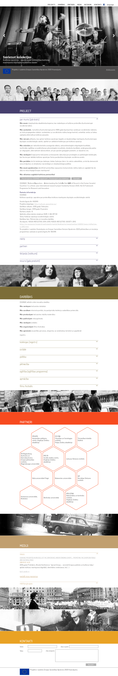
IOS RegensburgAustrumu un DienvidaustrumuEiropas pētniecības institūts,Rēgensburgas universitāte (30, 459)
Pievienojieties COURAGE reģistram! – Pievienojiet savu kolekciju (45, 179)
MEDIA (79, 4)
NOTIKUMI (88, 4)
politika (103, 42)
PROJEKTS (51, 4)
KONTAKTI (98, 4)
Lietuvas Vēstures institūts (75, 459)
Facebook (104, 4)
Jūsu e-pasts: (65, 647)
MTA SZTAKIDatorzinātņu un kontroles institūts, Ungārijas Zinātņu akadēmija (75, 498)
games (90, 42)
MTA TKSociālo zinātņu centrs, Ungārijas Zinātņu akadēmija (51, 459)
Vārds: (22, 647)
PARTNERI (71, 4)
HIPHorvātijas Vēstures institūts (84, 478)
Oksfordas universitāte (51, 498)
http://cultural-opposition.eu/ (45, 204)
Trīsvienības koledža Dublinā (84, 439)
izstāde (84, 30)
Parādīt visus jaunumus (29, 576)
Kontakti (77, 179)
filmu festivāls (97, 30)
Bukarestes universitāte (63, 478)
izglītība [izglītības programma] (57, 30)
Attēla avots (110, 70)
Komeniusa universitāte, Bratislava (29, 498)
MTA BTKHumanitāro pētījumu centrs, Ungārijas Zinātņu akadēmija (40, 439)
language (110, 4)
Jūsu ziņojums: (50, 651)
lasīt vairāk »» (25, 571)
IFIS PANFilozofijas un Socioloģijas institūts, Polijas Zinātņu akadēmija (63, 439)
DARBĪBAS (61, 4)
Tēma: (22, 651)
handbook (70, 30)
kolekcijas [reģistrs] (77, 19)
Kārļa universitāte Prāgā (40, 478)
